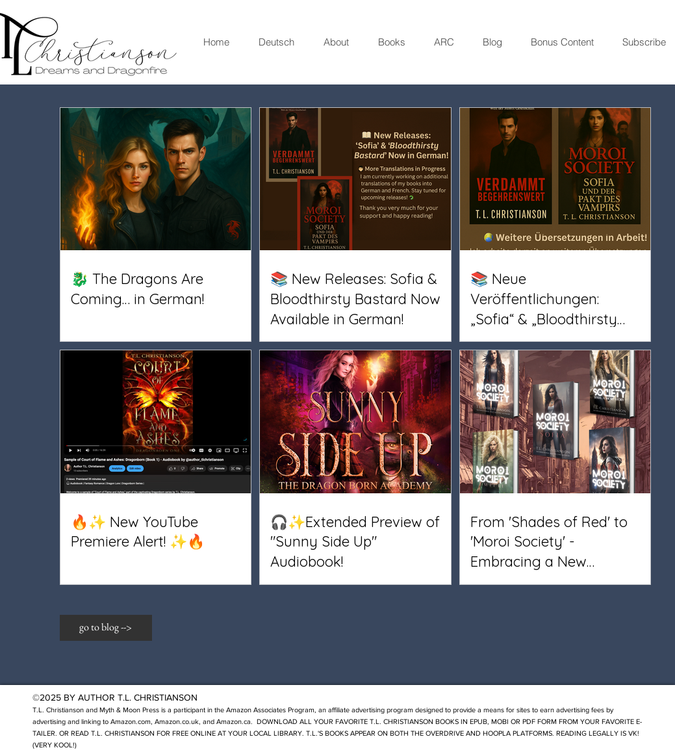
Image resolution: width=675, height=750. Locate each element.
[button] (106, 628)
